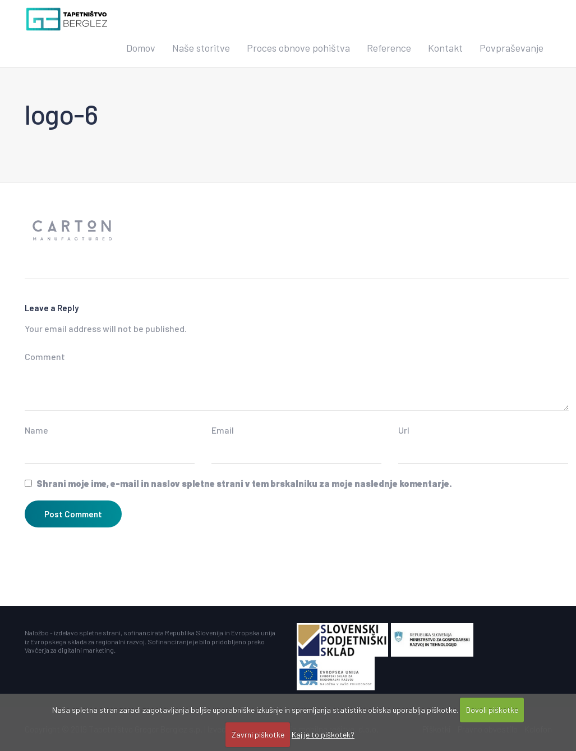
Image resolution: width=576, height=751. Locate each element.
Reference (389, 48)
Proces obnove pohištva (298, 48)
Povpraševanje (511, 48)
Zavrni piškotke (258, 734)
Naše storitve (201, 48)
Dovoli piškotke (492, 709)
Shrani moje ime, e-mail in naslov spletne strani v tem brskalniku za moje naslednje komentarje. (244, 483)
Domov (140, 48)
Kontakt (445, 48)
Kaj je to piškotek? (323, 734)
